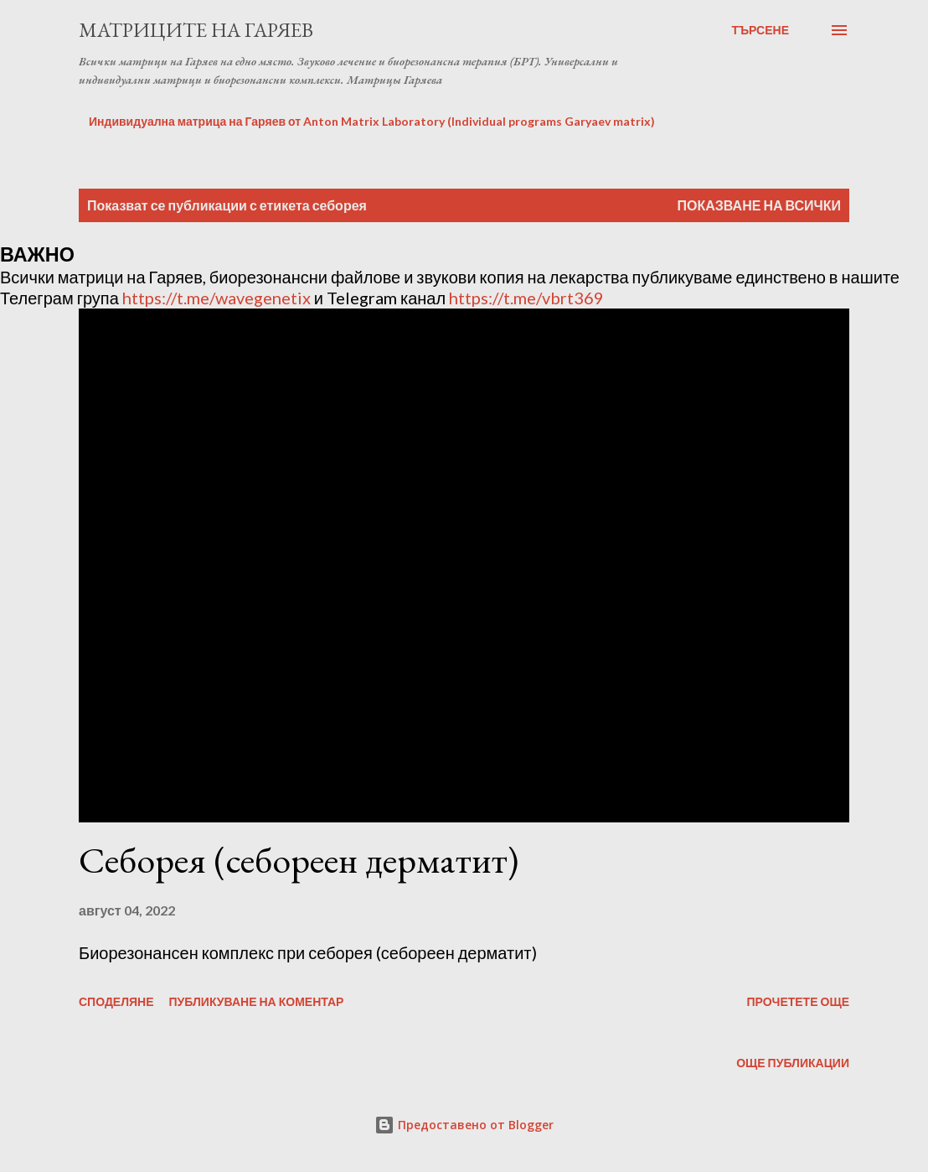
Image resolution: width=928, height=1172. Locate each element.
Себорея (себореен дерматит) (298, 860)
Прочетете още (797, 1001)
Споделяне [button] (116, 1001)
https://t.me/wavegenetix (216, 298)
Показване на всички (759, 205)
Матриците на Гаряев (196, 30)
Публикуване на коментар (256, 1001)
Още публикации (792, 1062)
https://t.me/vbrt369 (526, 298)
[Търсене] (760, 30)
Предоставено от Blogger (464, 1125)
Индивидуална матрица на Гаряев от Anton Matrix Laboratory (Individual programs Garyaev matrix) (372, 121)
